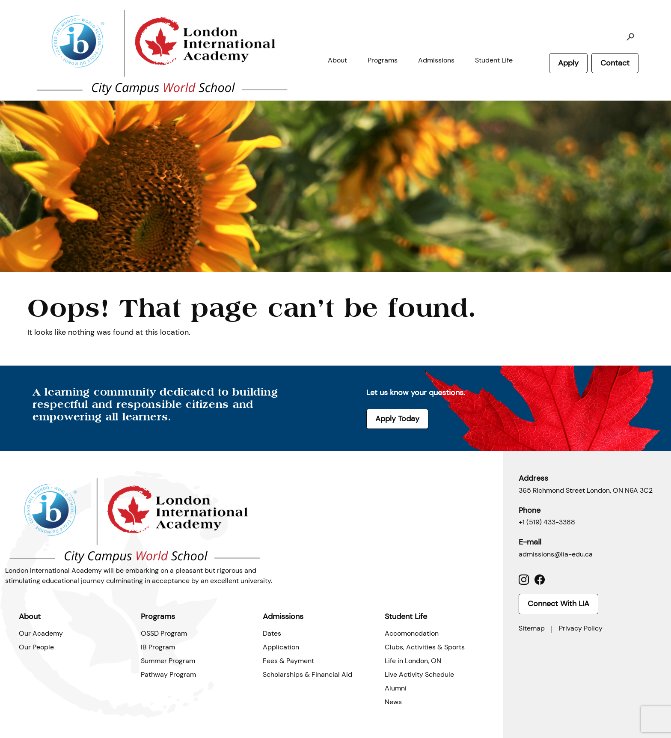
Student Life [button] (494, 60)
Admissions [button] (436, 60)
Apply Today (397, 419)
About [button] (337, 60)
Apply (568, 63)
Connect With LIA (558, 603)
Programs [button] (383, 60)
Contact (614, 63)
